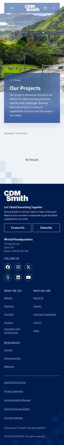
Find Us (37, 322)
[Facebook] (8, 267)
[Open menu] (11, 8)
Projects (8, 322)
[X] (28, 267)
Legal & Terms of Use (14, 382)
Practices (9, 306)
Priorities (9, 314)
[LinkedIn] (18, 277)
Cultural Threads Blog (44, 314)
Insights (8, 350)
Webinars (9, 366)
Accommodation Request (17, 400)
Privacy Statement (13, 391)
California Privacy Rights (17, 409)
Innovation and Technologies (12, 330)
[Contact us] (45, 8)
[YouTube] (28, 277)
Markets (8, 298)
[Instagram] (18, 267)
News (36, 330)
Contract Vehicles (13, 418)
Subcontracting (12, 358)
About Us (38, 298)
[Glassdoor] (8, 277)
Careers (37, 306)
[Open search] (53, 8)
